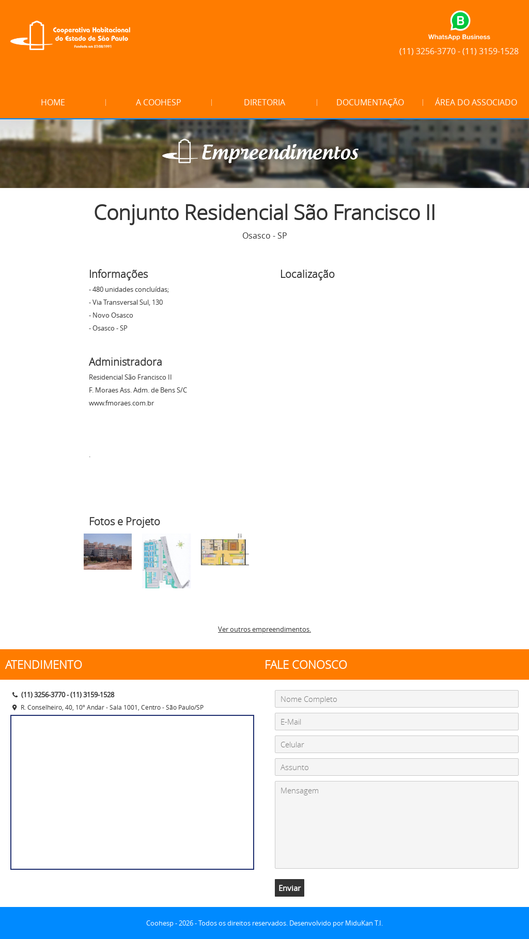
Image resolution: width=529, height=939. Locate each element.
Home (53, 102)
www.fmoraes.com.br (121, 403)
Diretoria (264, 102)
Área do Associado (476, 102)
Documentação (370, 102)
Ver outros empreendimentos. (264, 629)
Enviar (289, 888)
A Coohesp (158, 102)
